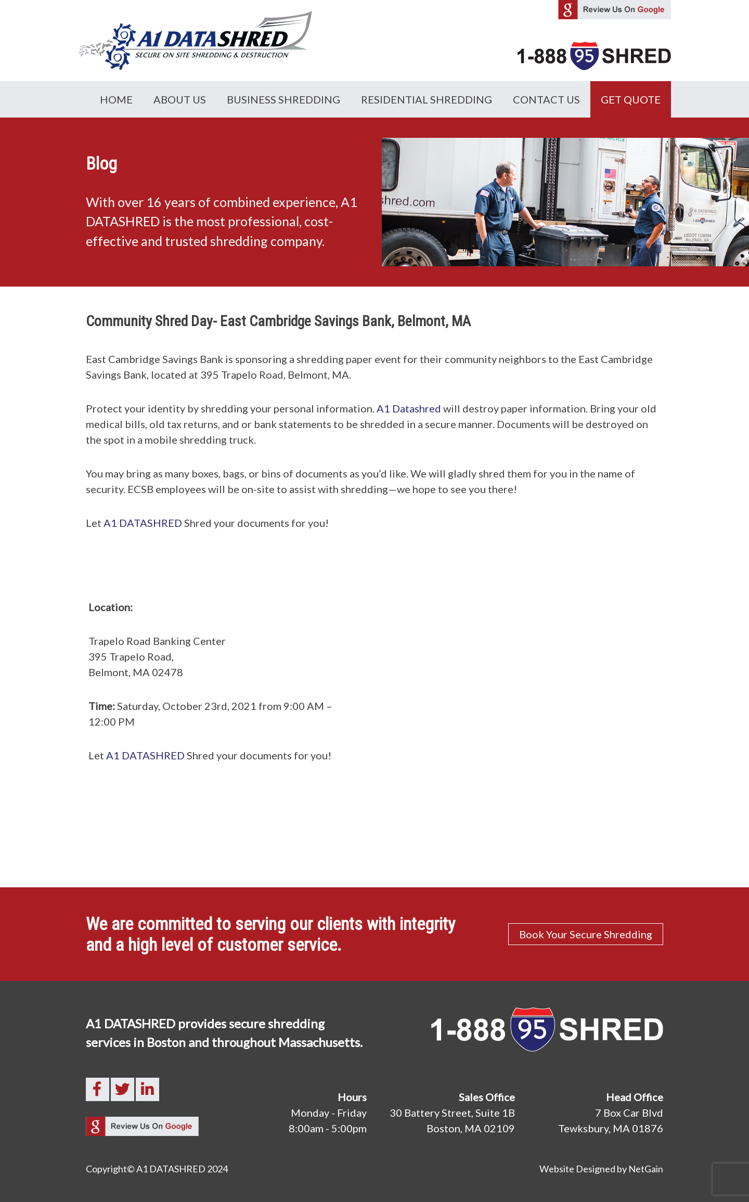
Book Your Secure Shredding (585, 934)
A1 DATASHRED (143, 522)
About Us (179, 99)
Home (116, 99)
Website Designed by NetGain (601, 1168)
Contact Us (546, 99)
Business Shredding (283, 99)
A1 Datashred (409, 408)
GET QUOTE (631, 99)
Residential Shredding (426, 99)
